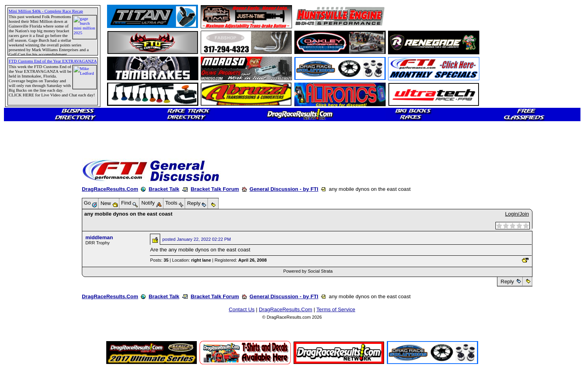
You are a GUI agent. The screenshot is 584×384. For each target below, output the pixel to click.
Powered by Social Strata (308, 271)
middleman (99, 237)
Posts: (159, 260)
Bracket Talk (164, 189)
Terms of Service (335, 309)
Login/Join (517, 214)
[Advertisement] (434, 16)
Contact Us (242, 309)
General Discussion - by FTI (283, 189)
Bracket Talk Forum (214, 189)
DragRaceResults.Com (110, 189)
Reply (507, 281)
